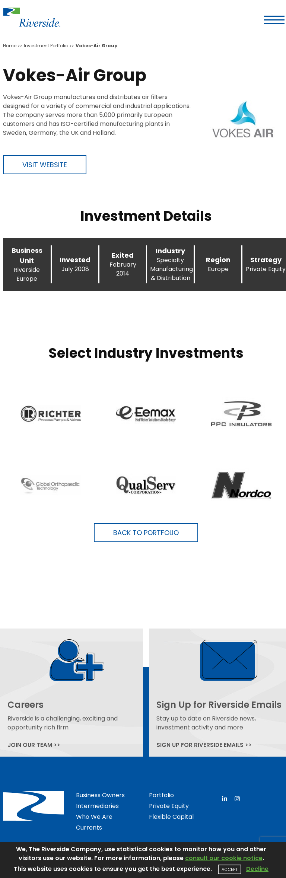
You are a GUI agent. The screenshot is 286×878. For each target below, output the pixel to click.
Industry (170, 250)
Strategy (266, 259)
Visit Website (44, 164)
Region (218, 259)
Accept (230, 869)
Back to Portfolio (146, 532)
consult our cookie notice (224, 858)
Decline (257, 869)
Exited (123, 255)
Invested (75, 259)
